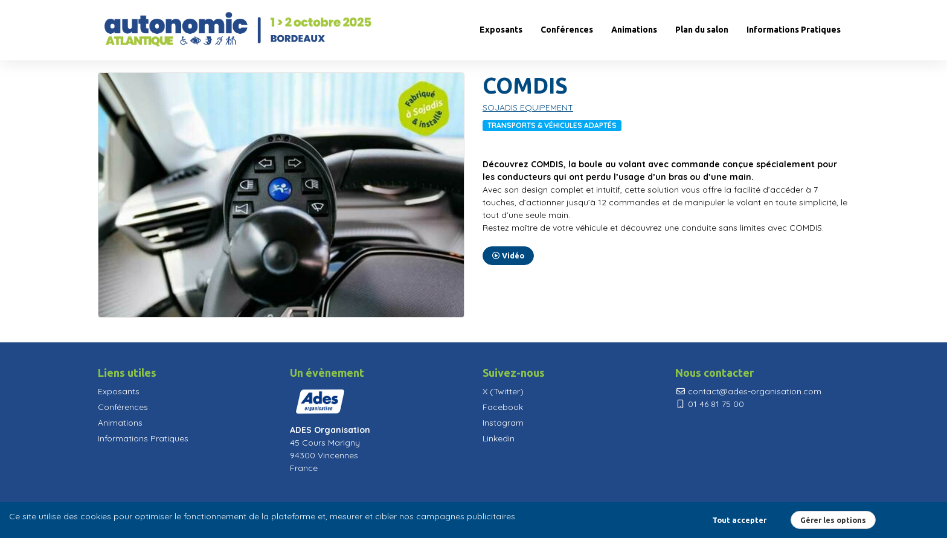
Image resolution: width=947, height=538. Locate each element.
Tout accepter (739, 520)
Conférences (567, 29)
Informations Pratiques (793, 29)
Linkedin (499, 438)
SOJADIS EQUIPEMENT (528, 107)
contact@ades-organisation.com (748, 391)
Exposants (501, 29)
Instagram (503, 422)
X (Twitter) (503, 391)
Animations (634, 29)
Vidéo (508, 255)
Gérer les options (833, 520)
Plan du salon (701, 29)
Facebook (503, 407)
